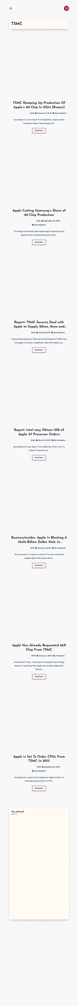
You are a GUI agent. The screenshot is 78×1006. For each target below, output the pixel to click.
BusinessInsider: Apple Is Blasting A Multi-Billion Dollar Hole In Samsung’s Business (39, 542)
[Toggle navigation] (11, 8)
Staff (22, 113)
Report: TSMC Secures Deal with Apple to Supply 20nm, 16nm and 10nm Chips (39, 327)
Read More (39, 131)
